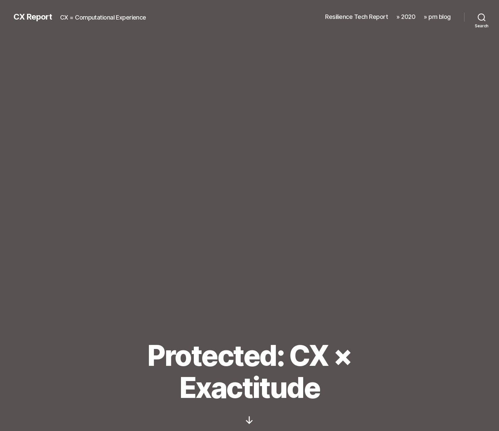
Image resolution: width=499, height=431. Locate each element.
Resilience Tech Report (356, 16)
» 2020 (405, 16)
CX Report (33, 17)
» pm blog (437, 16)
